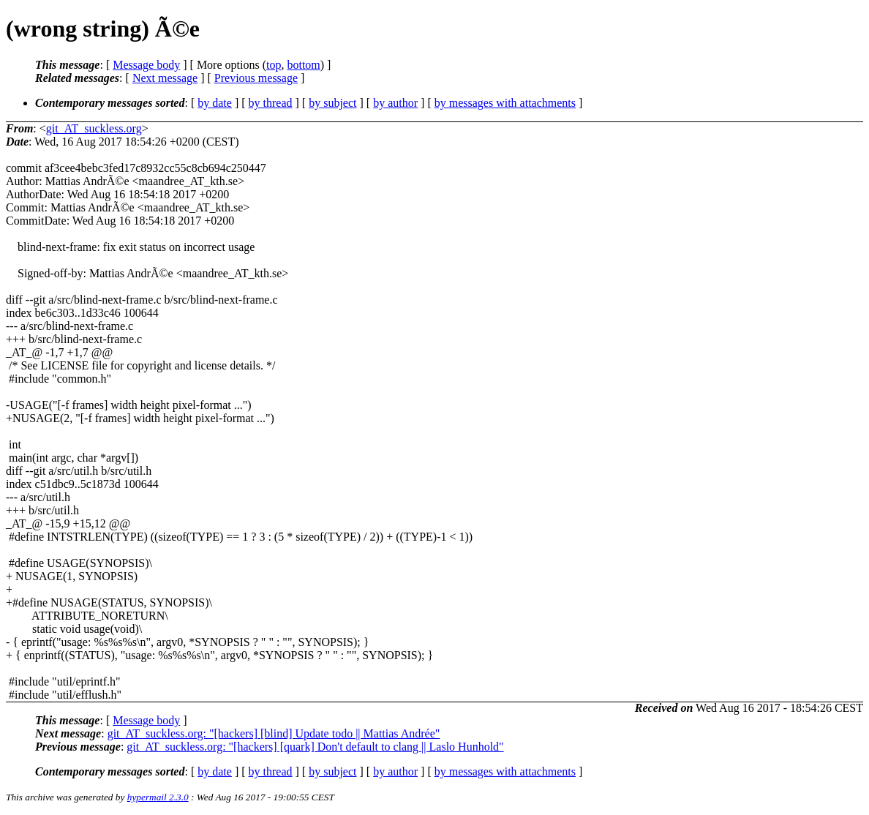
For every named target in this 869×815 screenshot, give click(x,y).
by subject (332, 103)
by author (395, 103)
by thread (271, 103)
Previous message (256, 78)
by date (215, 103)
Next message (165, 78)
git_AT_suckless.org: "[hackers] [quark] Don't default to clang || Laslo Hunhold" (315, 746)
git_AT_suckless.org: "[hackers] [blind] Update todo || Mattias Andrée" (274, 733)
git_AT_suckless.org (94, 128)
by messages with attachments (505, 103)
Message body (146, 65)
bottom (303, 65)
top (273, 65)
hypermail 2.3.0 (158, 797)
